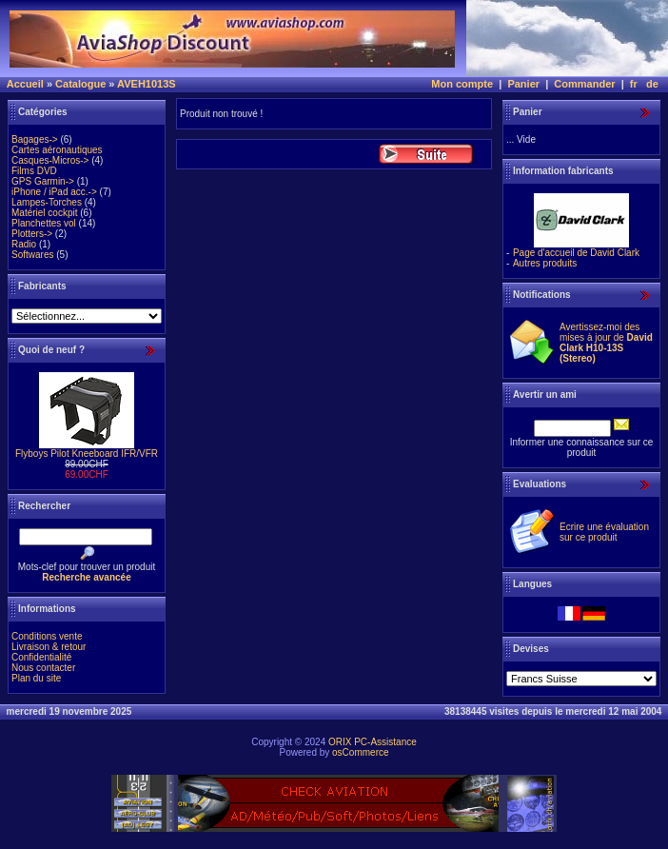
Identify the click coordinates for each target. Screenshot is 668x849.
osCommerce (360, 752)
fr (634, 83)
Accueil (25, 83)
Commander (584, 83)
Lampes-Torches (46, 202)
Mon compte (462, 83)
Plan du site (36, 678)
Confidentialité (41, 657)
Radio (23, 244)
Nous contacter (43, 667)
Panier (523, 83)
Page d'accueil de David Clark (576, 252)
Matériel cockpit (44, 212)
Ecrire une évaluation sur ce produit (604, 532)
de (652, 83)
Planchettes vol (43, 223)
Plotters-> (31, 233)
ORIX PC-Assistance (372, 742)
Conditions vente (47, 636)
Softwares (32, 254)
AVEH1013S (146, 83)
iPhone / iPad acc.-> (54, 192)
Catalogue (80, 83)
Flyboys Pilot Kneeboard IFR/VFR (86, 453)
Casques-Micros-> (49, 160)
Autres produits (545, 263)
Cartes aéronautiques (57, 150)
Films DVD (34, 171)
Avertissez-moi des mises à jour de (606, 343)
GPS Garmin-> (42, 181)
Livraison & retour (48, 647)
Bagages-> (34, 139)
